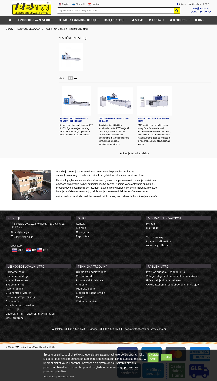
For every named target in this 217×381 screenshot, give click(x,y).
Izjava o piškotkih (158, 241)
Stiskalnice (13, 301)
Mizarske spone (86, 288)
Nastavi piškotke (66, 376)
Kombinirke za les (17, 280)
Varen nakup (155, 237)
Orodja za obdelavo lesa (91, 272)
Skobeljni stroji (15, 284)
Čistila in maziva (86, 301)
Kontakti (81, 223)
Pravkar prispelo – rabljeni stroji (166, 272)
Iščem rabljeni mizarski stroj (163, 280)
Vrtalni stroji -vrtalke (18, 292)
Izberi (62, 78)
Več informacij (50, 376)
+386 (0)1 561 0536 (110, 329)
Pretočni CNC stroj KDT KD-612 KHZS (153, 119)
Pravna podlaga (157, 245)
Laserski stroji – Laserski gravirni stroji (30, 313)
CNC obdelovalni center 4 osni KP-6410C (114, 119)
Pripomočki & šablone (89, 280)
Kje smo (81, 227)
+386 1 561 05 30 (201, 12)
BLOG (198, 20)
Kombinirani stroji (17, 276)
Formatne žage (15, 272)
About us (15, 166)
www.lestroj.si (158, 329)
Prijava (150, 223)
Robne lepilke (14, 288)
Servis (137, 20)
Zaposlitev (82, 236)
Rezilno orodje (85, 276)
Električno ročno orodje (90, 292)
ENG (45, 250)
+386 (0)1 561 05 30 (75, 329)
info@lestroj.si (201, 8)
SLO (21, 250)
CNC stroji (12, 309)
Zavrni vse (154, 357)
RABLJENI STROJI (114, 20)
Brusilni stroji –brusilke (20, 305)
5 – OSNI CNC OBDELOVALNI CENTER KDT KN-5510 (74, 119)
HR (34, 250)
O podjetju (178, 20)
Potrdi (167, 357)
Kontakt (156, 20)
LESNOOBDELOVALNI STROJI (34, 20)
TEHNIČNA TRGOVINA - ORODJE (77, 20)
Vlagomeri (82, 284)
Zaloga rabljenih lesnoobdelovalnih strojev (172, 276)
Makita (80, 297)
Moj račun (152, 227)
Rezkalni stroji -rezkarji (20, 297)
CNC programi (15, 318)
